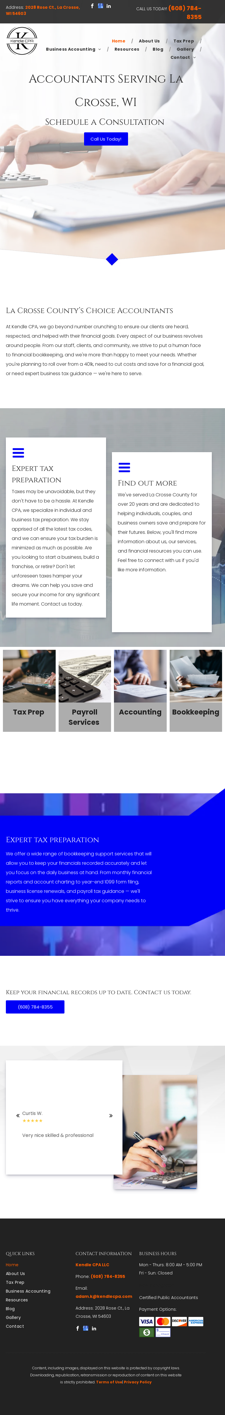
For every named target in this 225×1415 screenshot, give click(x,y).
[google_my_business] (100, 6)
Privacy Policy (138, 1382)
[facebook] (92, 6)
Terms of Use (109, 1382)
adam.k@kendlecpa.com (104, 1296)
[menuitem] (119, 41)
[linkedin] (108, 6)
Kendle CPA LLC (92, 1265)
